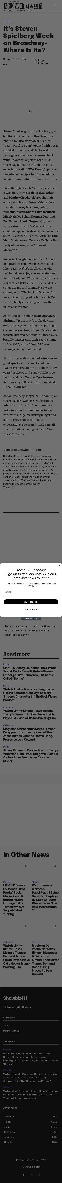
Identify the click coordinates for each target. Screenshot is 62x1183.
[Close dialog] (59, 565)
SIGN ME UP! (31, 602)
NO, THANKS (31, 609)
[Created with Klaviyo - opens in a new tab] (31, 618)
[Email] (31, 592)
